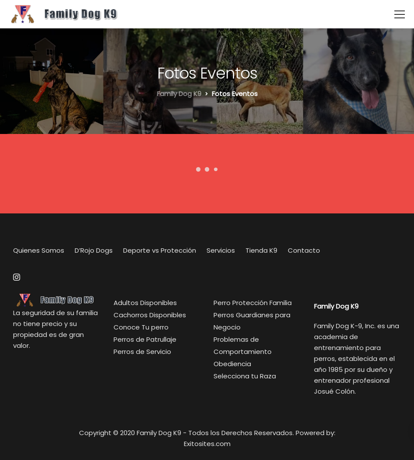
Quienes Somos (38, 250)
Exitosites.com (207, 443)
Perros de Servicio (142, 351)
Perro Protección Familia (253, 302)
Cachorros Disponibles (150, 314)
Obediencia (232, 363)
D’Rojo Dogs (94, 250)
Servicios (221, 250)
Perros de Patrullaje (145, 339)
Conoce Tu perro (141, 327)
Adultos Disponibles (145, 302)
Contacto (304, 250)
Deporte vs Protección (159, 250)
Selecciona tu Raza (245, 376)
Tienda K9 (261, 250)
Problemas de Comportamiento (243, 345)
